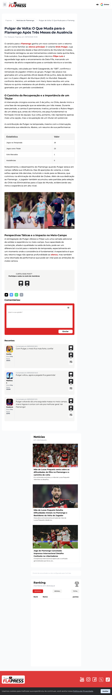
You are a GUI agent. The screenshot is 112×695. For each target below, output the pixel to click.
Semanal (37, 591)
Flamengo (26, 44)
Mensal (57, 591)
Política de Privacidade (83, 691)
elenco (54, 255)
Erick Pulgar (62, 47)
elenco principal (37, 47)
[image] (68, 307)
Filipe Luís (58, 56)
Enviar (66, 331)
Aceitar (105, 691)
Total (75, 591)
